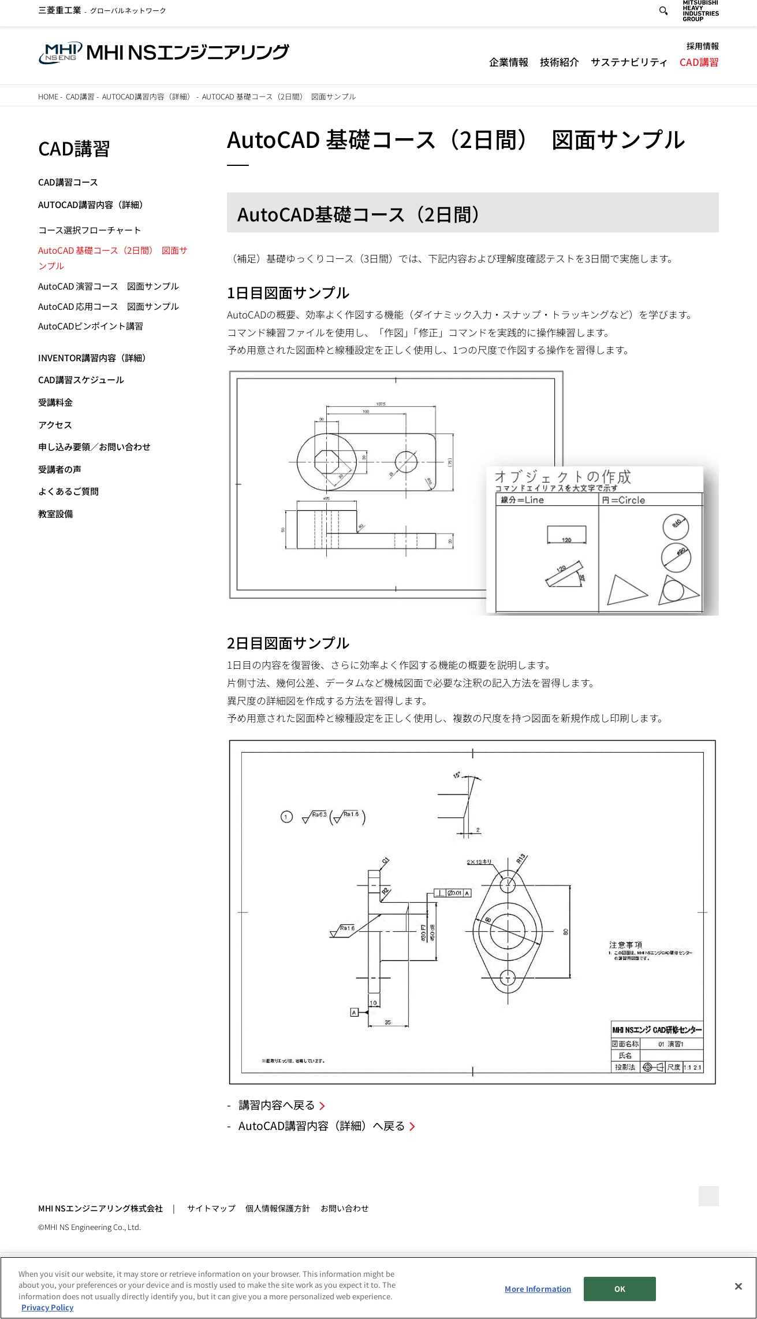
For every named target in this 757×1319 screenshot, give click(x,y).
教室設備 (55, 513)
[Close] (738, 1286)
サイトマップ (211, 1208)
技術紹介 (559, 65)
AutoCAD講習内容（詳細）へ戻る (321, 1125)
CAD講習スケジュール (81, 379)
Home (48, 96)
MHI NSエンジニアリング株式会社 (100, 1208)
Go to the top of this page (706, 1198)
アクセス (55, 424)
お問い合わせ (344, 1208)
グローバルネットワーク (102, 15)
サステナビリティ (630, 65)
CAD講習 (699, 65)
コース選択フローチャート (89, 229)
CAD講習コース (68, 181)
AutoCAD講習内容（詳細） (148, 96)
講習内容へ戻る (276, 1104)
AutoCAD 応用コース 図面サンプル (108, 305)
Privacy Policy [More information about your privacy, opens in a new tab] (47, 1307)
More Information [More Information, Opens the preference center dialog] (538, 1289)
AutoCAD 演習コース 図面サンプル (108, 285)
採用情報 (703, 50)
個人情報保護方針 (277, 1208)
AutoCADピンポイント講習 (90, 325)
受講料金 (55, 401)
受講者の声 (59, 468)
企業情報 (508, 65)
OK (619, 1289)
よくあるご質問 (68, 490)
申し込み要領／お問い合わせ (94, 446)
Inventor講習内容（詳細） (94, 357)
